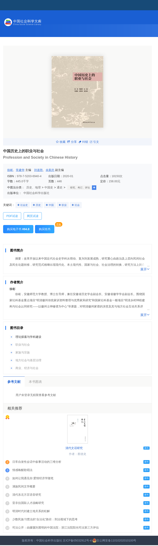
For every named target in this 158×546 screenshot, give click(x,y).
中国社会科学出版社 (36, 193)
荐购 (58, 224)
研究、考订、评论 (80, 187)
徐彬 (10, 170)
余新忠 (50, 170)
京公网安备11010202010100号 (114, 540)
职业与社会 (22, 344)
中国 (51, 205)
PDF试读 (12, 216)
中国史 (48, 187)
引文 (94, 141)
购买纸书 (44, 229)
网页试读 (32, 216)
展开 (145, 269)
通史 (60, 187)
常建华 (20, 170)
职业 (64, 205)
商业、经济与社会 (26, 368)
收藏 (60, 141)
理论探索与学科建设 (28, 336)
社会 (77, 205)
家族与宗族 (22, 352)
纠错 (83, 141)
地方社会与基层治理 (28, 360)
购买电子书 (18, 229)
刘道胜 (38, 170)
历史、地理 (33, 187)
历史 (38, 205)
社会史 (24, 205)
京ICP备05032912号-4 (77, 540)
